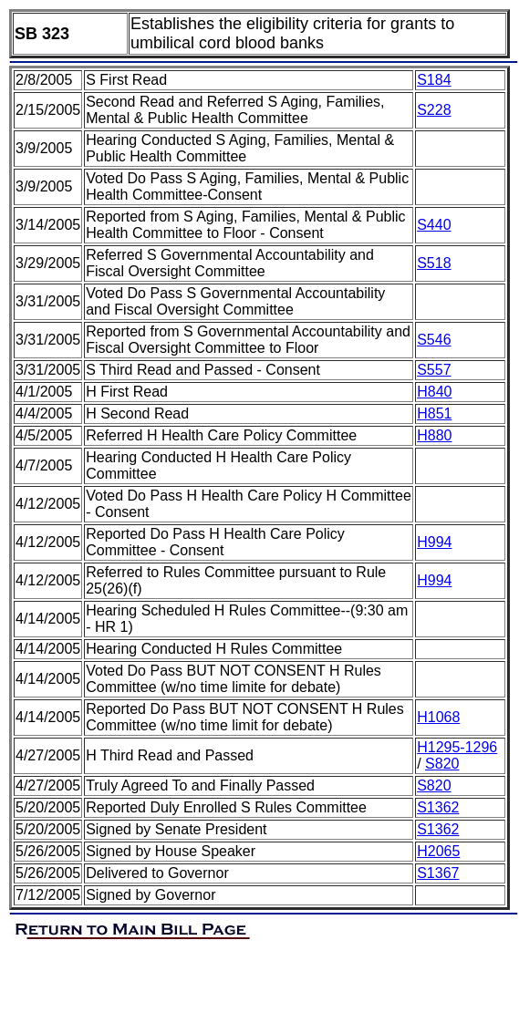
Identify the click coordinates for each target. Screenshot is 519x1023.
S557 (434, 369)
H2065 (438, 851)
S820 (442, 763)
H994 (434, 542)
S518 (434, 263)
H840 (434, 391)
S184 (434, 80)
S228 (434, 110)
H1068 (438, 717)
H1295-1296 (457, 747)
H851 (434, 413)
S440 (434, 224)
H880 (434, 435)
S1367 (438, 873)
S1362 (438, 807)
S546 (434, 339)
